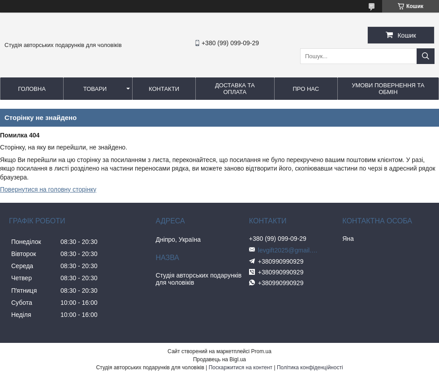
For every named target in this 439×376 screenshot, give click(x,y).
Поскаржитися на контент (240, 367)
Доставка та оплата (235, 88)
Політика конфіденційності (310, 367)
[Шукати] (426, 56)
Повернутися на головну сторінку (48, 189)
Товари (95, 88)
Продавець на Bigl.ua (219, 359)
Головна (32, 88)
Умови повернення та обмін (388, 88)
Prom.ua (261, 351)
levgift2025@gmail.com (289, 250)
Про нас (306, 88)
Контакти (164, 88)
